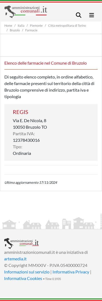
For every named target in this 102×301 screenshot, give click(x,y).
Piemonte (36, 25)
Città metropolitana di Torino (67, 25)
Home (8, 25)
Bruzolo (15, 30)
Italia (21, 25)
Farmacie (31, 30)
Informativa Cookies (23, 278)
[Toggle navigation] (78, 15)
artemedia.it (15, 258)
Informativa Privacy (70, 271)
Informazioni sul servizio (27, 271)
